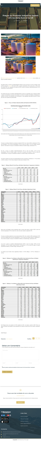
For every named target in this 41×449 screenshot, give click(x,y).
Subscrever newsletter (24, 421)
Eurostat (10, 85)
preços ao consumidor (29, 78)
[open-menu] (1, 5)
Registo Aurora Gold (24, 425)
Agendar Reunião (35, 5)
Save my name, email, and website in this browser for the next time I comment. (18, 367)
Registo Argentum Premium (26, 423)
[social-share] (33, 338)
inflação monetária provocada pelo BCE (9, 78)
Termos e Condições (24, 416)
